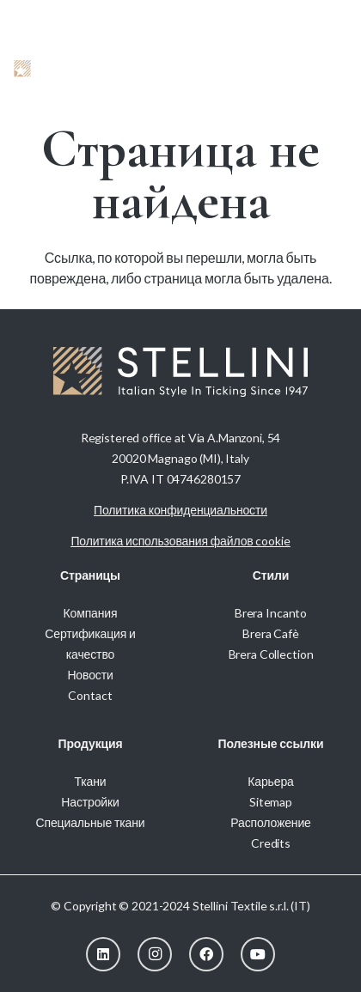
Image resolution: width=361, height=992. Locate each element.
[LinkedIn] (103, 954)
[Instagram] (155, 954)
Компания (91, 613)
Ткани (90, 781)
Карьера (270, 781)
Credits (271, 843)
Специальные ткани (90, 822)
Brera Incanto (271, 613)
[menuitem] (323, 17)
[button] (296, 68)
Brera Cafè (270, 633)
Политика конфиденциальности (180, 509)
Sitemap (270, 801)
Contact (90, 695)
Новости (90, 674)
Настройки (90, 801)
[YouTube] (258, 954)
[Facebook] (206, 954)
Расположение (270, 822)
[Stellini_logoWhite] (57, 68)
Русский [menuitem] (323, 17)
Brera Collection (271, 654)
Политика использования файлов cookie (180, 540)
